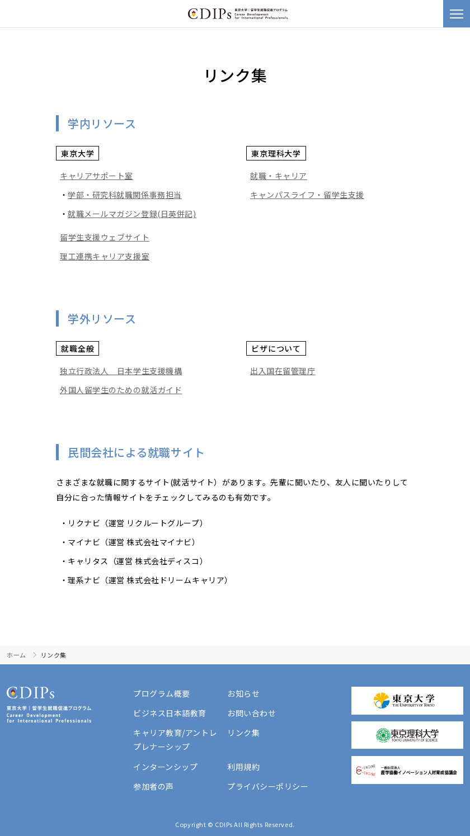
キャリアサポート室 (96, 175)
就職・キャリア (278, 175)
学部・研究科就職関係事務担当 (125, 194)
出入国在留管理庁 (282, 370)
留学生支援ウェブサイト (104, 237)
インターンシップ (165, 766)
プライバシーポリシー (268, 786)
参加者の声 (153, 786)
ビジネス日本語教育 (169, 713)
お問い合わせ (251, 713)
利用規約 (243, 766)
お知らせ (243, 693)
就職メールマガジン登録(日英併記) (132, 213)
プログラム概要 (161, 693)
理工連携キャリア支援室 (104, 256)
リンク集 (243, 732)
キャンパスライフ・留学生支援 (307, 194)
